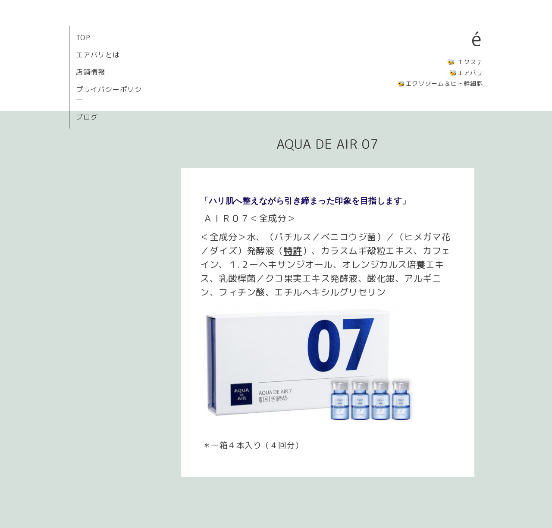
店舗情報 (90, 72)
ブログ (87, 117)
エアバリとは (98, 55)
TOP (83, 37)
